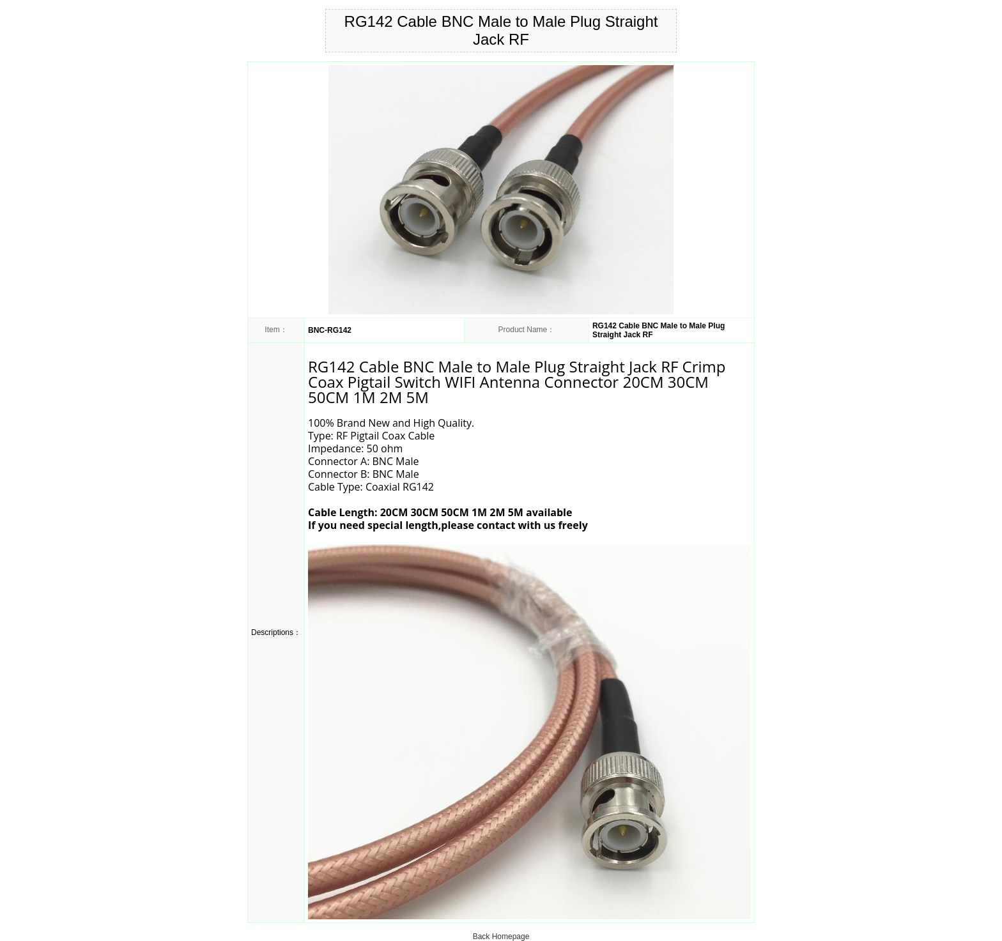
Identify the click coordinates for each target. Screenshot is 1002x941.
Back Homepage (501, 936)
